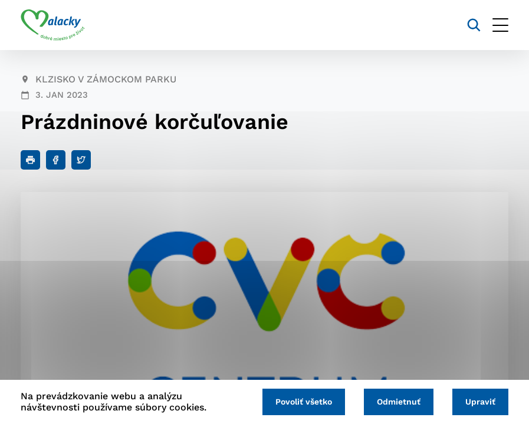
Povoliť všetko (303, 401)
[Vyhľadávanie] (474, 25)
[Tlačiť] (30, 160)
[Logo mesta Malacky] (53, 25)
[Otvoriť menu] (500, 25)
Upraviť (480, 401)
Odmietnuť (398, 401)
